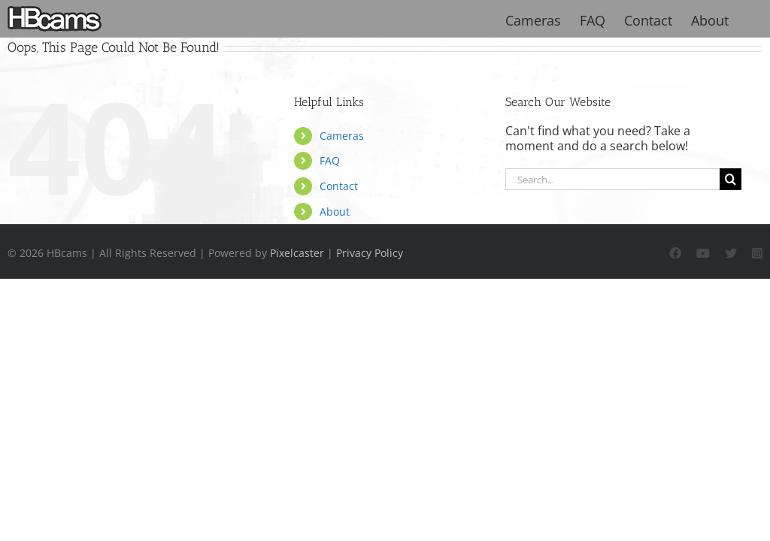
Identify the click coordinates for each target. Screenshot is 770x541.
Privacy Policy (369, 253)
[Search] (730, 179)
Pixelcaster (297, 253)
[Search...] (612, 179)
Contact (339, 186)
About (335, 211)
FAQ (330, 160)
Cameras (342, 135)
